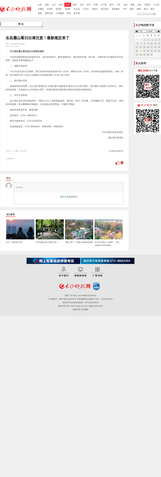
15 (144, 47)
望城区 (68, 9)
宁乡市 (86, 9)
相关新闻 (10, 214)
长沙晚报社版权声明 (116, 151)
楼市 (112, 4)
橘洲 (139, 9)
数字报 (77, 13)
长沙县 (77, 9)
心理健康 (60, 13)
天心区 (156, 4)
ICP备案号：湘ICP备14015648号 (62, 299)
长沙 (54, 4)
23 (148, 51)
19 (159, 47)
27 (137, 55)
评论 (89, 4)
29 (144, 55)
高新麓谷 (116, 9)
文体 (82, 4)
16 (148, 47)
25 (155, 51)
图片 (153, 9)
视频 (40, 13)
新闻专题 (49, 13)
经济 (61, 4)
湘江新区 (105, 9)
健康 (133, 4)
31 (152, 55)
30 (148, 55)
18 (155, 47)
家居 (69, 13)
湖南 (47, 4)
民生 (68, 4)
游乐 (126, 4)
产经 (125, 9)
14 (140, 47)
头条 (40, 4)
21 (140, 51)
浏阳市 (95, 9)
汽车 (119, 4)
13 (137, 47)
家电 (132, 9)
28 (140, 55)
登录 (64, 197)
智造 (140, 4)
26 (159, 51)
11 (155, 43)
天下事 (104, 4)
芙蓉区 (147, 4)
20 (137, 51)
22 (144, 51)
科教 (75, 4)
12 (159, 43)
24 (152, 51)
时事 (96, 4)
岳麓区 (41, 9)
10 (152, 43)
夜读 (146, 9)
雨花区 (59, 9)
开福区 (50, 9)
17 (152, 47)
